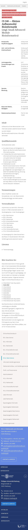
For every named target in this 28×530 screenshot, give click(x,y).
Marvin (17, 313)
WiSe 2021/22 (7, 295)
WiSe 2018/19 (7, 287)
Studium (24, 6)
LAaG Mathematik (8, 399)
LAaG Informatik (7, 395)
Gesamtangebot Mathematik (11, 419)
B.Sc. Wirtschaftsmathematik (11, 354)
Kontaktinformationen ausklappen (25, 476)
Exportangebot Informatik (10, 403)
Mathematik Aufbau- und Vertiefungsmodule (15, 366)
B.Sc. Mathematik (8, 346)
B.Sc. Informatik (7, 342)
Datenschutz (5, 471)
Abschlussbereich (8, 374)
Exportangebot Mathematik (10, 407)
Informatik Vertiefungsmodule (11, 362)
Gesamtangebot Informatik (10, 415)
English (25, 2)
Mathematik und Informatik (13, 6)
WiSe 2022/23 (7, 297)
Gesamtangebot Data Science (11, 411)
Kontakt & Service (9, 504)
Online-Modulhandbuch (9, 334)
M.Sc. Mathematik (8, 382)
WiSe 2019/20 (7, 289)
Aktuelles (4, 510)
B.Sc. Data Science (8, 338)
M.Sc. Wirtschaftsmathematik (11, 391)
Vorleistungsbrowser (8, 423)
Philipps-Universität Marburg (7, 476)
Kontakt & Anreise (9, 459)
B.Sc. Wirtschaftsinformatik (10, 350)
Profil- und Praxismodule (10, 370)
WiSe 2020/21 (7, 291)
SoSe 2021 (6, 293)
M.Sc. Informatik (7, 378)
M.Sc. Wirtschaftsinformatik (10, 387)
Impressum (4, 467)
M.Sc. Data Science (8, 358)
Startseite (3, 6)
